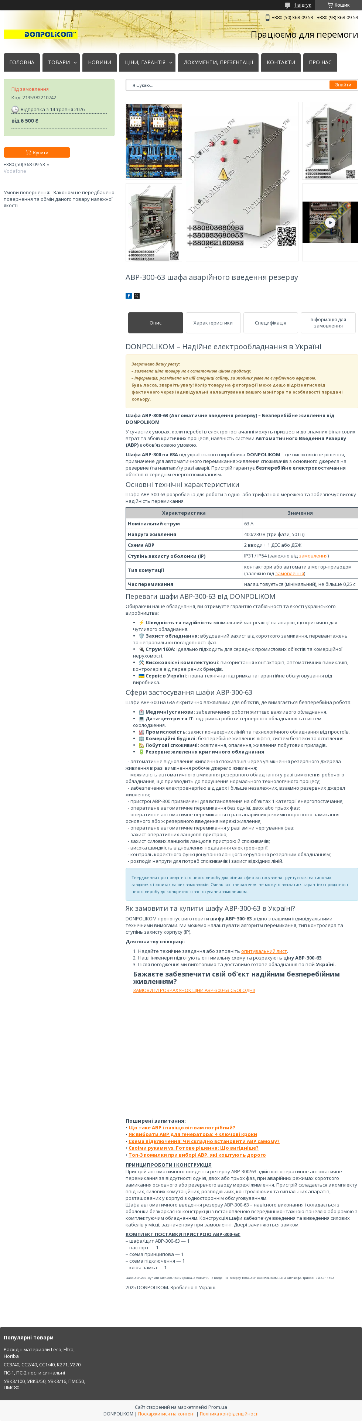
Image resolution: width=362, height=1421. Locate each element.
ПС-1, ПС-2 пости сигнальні (34, 1372)
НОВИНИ (99, 62)
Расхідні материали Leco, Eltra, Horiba (39, 1352)
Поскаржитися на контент (166, 1414)
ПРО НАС (320, 62)
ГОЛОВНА (21, 62)
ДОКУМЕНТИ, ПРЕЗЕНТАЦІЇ (218, 62)
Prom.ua (217, 1407)
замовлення (313, 555)
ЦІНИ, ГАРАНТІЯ (145, 62)
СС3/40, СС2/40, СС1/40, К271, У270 (42, 1364)
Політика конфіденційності (229, 1414)
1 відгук (302, 4)
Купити (40, 152)
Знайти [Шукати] (343, 84)
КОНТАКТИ (281, 62)
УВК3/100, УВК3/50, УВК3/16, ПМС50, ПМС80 (44, 1384)
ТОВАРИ (59, 62)
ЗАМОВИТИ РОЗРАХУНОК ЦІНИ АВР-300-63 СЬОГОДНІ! (194, 990)
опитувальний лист (264, 951)
